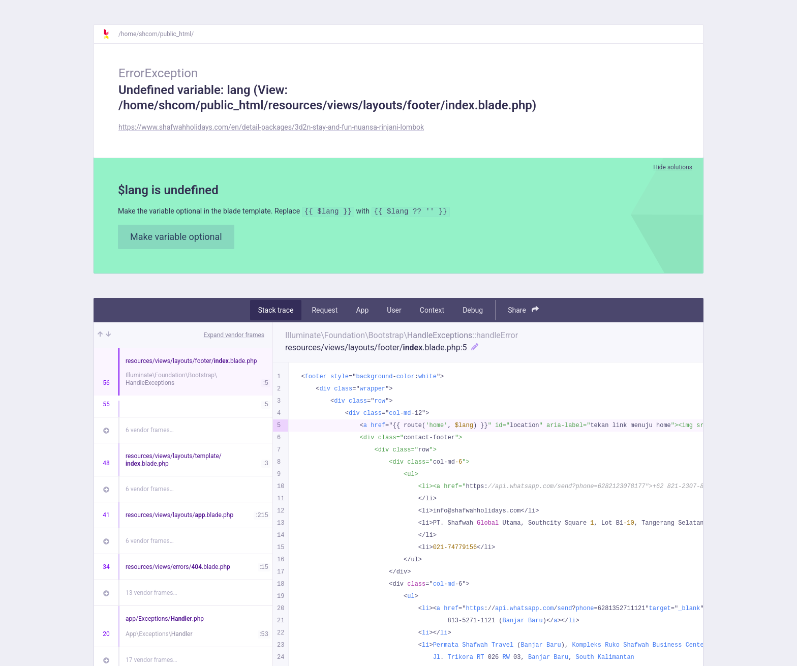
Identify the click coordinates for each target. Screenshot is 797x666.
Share (523, 311)
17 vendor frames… (151, 661)
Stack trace (276, 312)
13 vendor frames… (151, 594)
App (362, 312)
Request (325, 312)
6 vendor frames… (150, 431)
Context (432, 312)
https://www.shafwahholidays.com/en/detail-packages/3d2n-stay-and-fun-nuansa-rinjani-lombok (271, 127)
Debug (473, 312)
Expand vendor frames (234, 336)
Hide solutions (672, 167)
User (394, 312)
